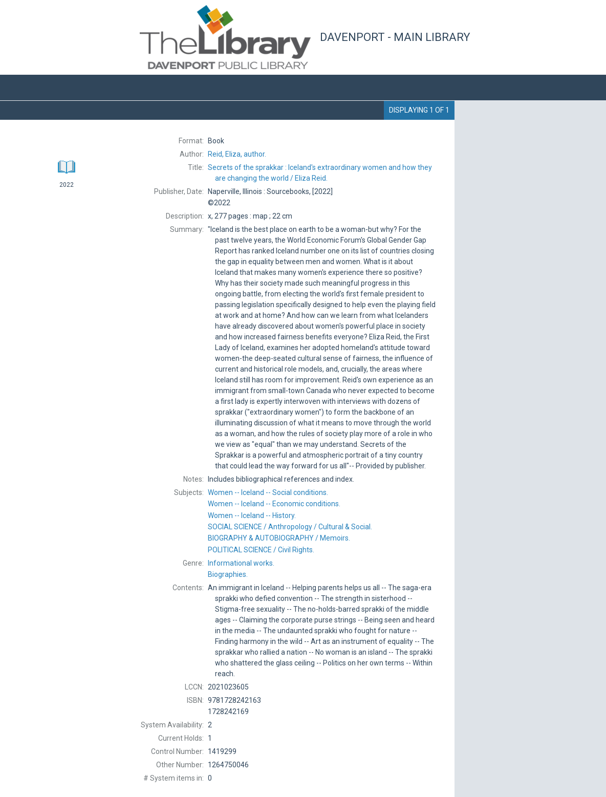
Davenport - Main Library (395, 37)
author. (237, 154)
